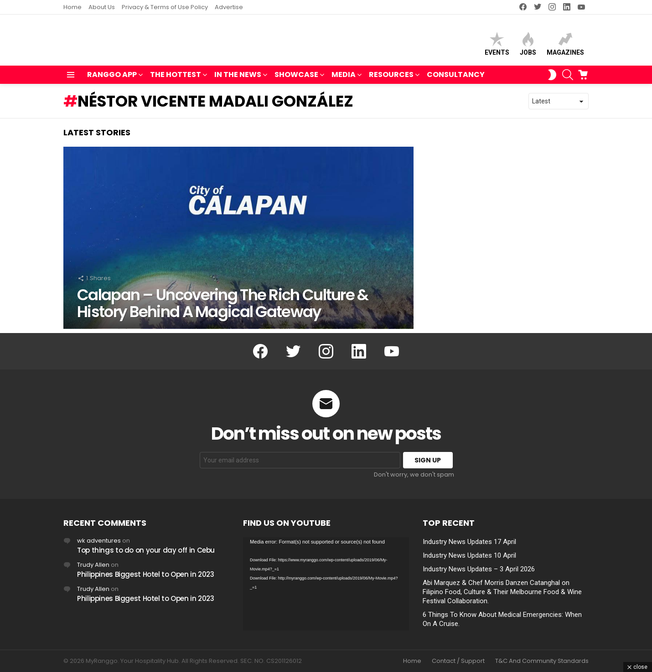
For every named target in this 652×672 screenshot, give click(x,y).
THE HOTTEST (175, 79)
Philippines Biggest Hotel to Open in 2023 (145, 574)
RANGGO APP (112, 79)
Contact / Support (458, 661)
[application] (326, 584)
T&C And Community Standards (542, 661)
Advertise (229, 7)
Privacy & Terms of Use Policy (165, 7)
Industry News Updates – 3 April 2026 (479, 569)
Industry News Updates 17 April (469, 542)
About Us (101, 7)
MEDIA (343, 79)
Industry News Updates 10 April (469, 555)
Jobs (528, 46)
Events (497, 46)
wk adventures (99, 540)
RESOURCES (391, 79)
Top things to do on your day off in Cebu (146, 550)
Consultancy (456, 78)
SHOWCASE (296, 79)
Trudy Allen (93, 564)
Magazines (565, 46)
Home (72, 7)
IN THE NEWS (237, 79)
